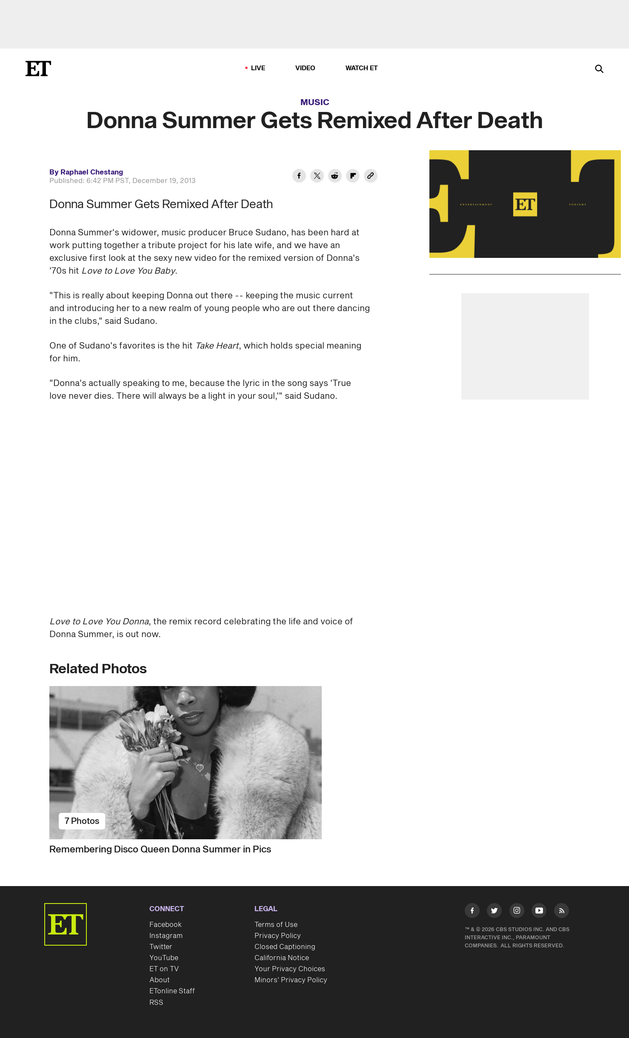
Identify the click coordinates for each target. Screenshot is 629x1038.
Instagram (166, 936)
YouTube (163, 958)
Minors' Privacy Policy (290, 980)
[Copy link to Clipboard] (370, 177)
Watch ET (362, 68)
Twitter (160, 947)
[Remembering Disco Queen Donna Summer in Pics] (209, 762)
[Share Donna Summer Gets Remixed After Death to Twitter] (317, 177)
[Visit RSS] (561, 912)
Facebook (165, 925)
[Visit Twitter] (494, 912)
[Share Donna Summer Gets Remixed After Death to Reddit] (335, 177)
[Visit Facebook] (472, 912)
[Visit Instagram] (516, 912)
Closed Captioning (284, 947)
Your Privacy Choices (289, 969)
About (159, 980)
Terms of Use (275, 925)
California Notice (281, 958)
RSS (156, 1003)
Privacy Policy (277, 936)
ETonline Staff (172, 991)
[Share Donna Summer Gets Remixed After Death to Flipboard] (352, 177)
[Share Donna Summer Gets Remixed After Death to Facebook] (299, 177)
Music (314, 102)
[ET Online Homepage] (38, 68)
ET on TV (164, 969)
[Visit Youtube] (539, 912)
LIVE (258, 68)
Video (305, 68)
